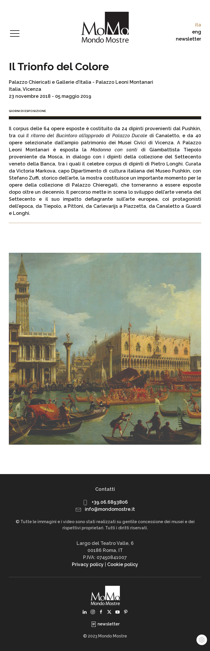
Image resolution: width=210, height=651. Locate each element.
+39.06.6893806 (110, 502)
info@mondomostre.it (110, 509)
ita (198, 25)
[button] (15, 34)
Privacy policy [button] (88, 564)
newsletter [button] (188, 39)
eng (196, 32)
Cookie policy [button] (122, 564)
